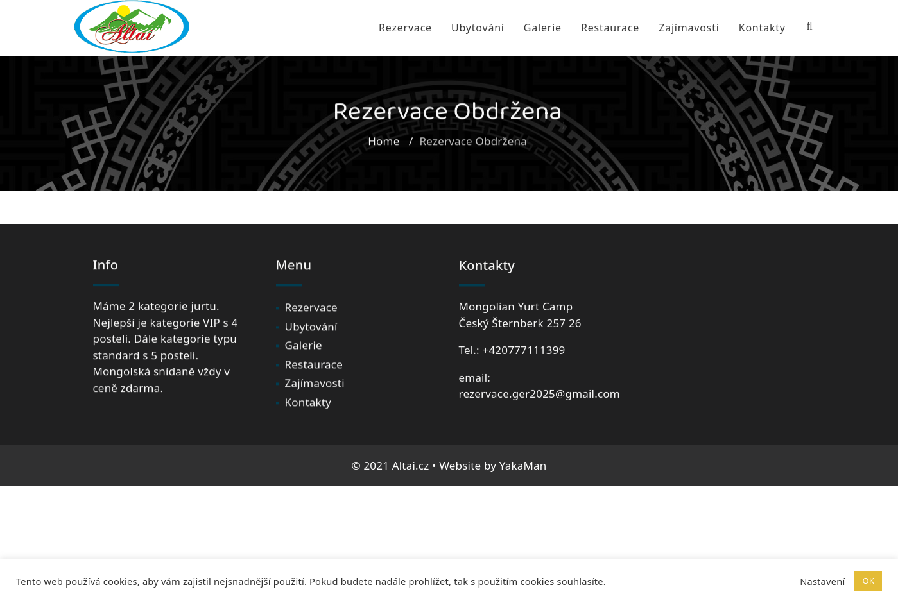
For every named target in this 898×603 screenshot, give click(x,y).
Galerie (543, 28)
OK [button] (868, 580)
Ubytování (478, 28)
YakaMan (523, 465)
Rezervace (405, 28)
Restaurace (610, 28)
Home (383, 146)
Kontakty (762, 28)
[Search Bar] (810, 26)
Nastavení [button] (822, 581)
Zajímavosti (689, 28)
